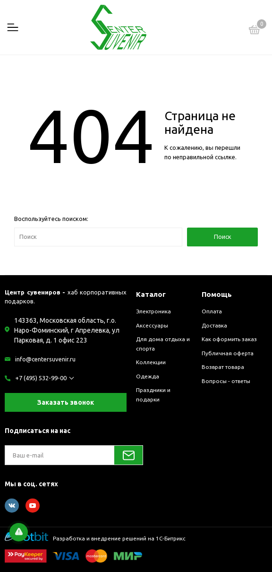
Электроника (153, 311)
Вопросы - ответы (226, 381)
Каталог (151, 294)
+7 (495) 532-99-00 (41, 378)
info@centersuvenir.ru (45, 359)
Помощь (217, 294)
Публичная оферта (228, 353)
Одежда (147, 376)
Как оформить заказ (229, 339)
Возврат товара (223, 367)
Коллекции (151, 362)
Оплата (212, 311)
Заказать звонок (65, 402)
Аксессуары (152, 325)
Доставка (214, 325)
